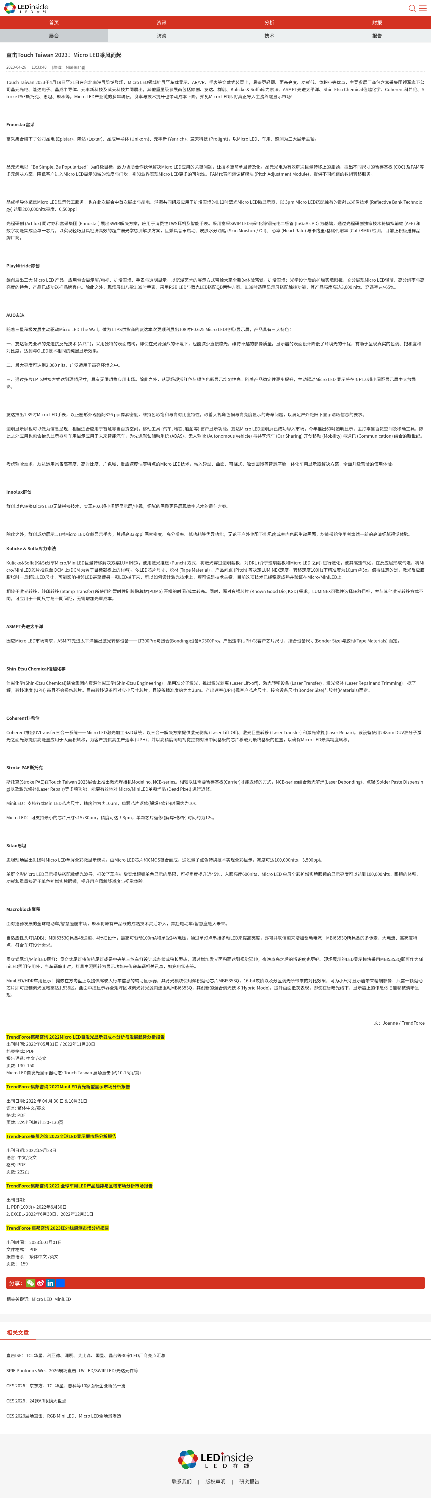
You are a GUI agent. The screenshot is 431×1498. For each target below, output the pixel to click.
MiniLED (62, 1299)
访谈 (162, 35)
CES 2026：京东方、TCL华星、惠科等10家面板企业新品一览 (66, 1385)
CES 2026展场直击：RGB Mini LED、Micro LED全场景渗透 (63, 1415)
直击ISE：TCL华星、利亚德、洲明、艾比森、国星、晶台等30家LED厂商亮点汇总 (85, 1355)
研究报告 (251, 1481)
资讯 (162, 22)
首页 (54, 22)
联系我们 (180, 1481)
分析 (269, 22)
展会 (54, 35)
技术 (269, 35)
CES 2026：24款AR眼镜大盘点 (36, 1400)
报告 (377, 35)
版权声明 (215, 1481)
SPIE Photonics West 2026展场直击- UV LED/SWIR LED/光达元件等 (72, 1370)
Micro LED (42, 1299)
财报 (377, 22)
